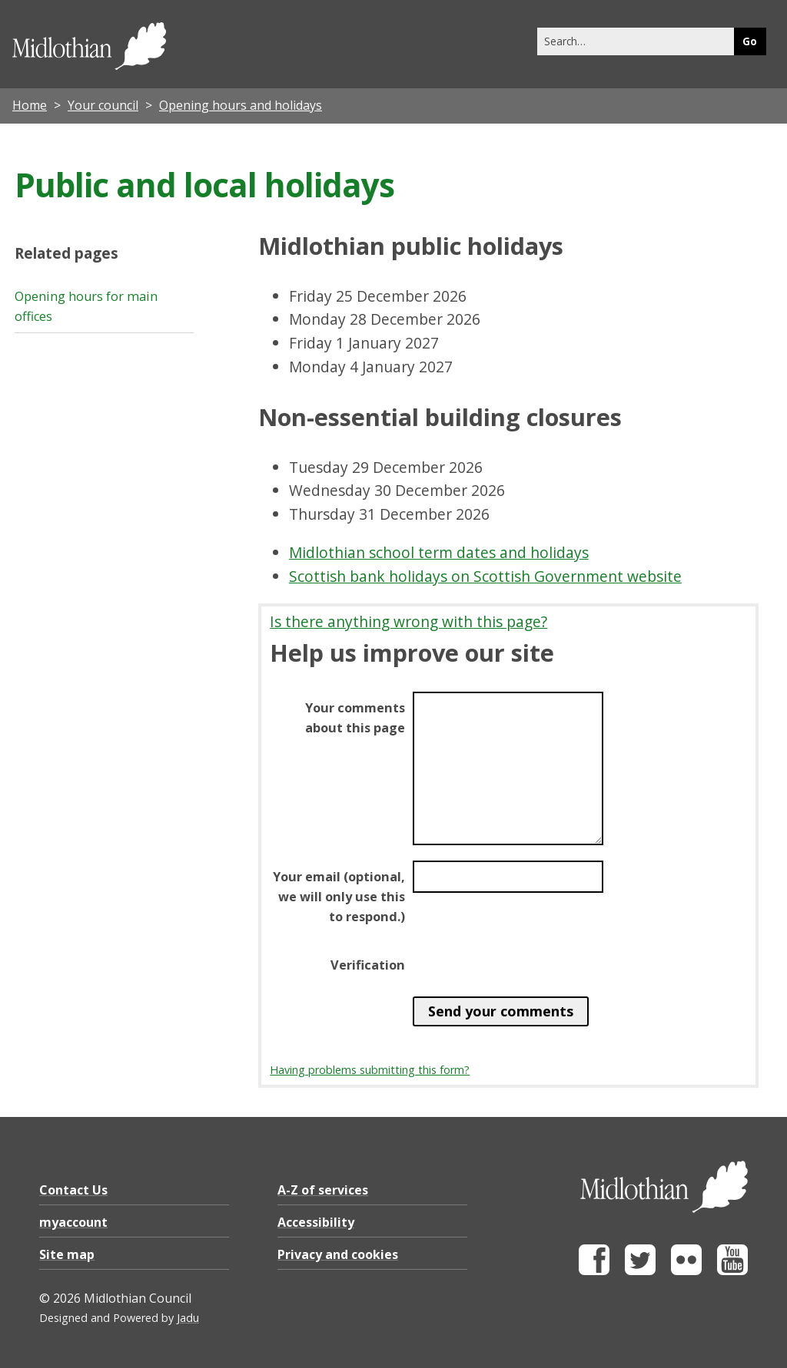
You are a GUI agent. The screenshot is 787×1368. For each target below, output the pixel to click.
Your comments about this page (355, 717)
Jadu (188, 1317)
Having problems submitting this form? (370, 1069)
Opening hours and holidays (240, 105)
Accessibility (315, 1222)
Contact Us (73, 1189)
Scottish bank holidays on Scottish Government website (485, 576)
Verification (367, 965)
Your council (103, 105)
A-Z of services (322, 1189)
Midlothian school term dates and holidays (439, 552)
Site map (67, 1254)
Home (29, 105)
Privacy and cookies (337, 1254)
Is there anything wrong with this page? (408, 621)
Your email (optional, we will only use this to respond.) (339, 896)
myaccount (73, 1222)
